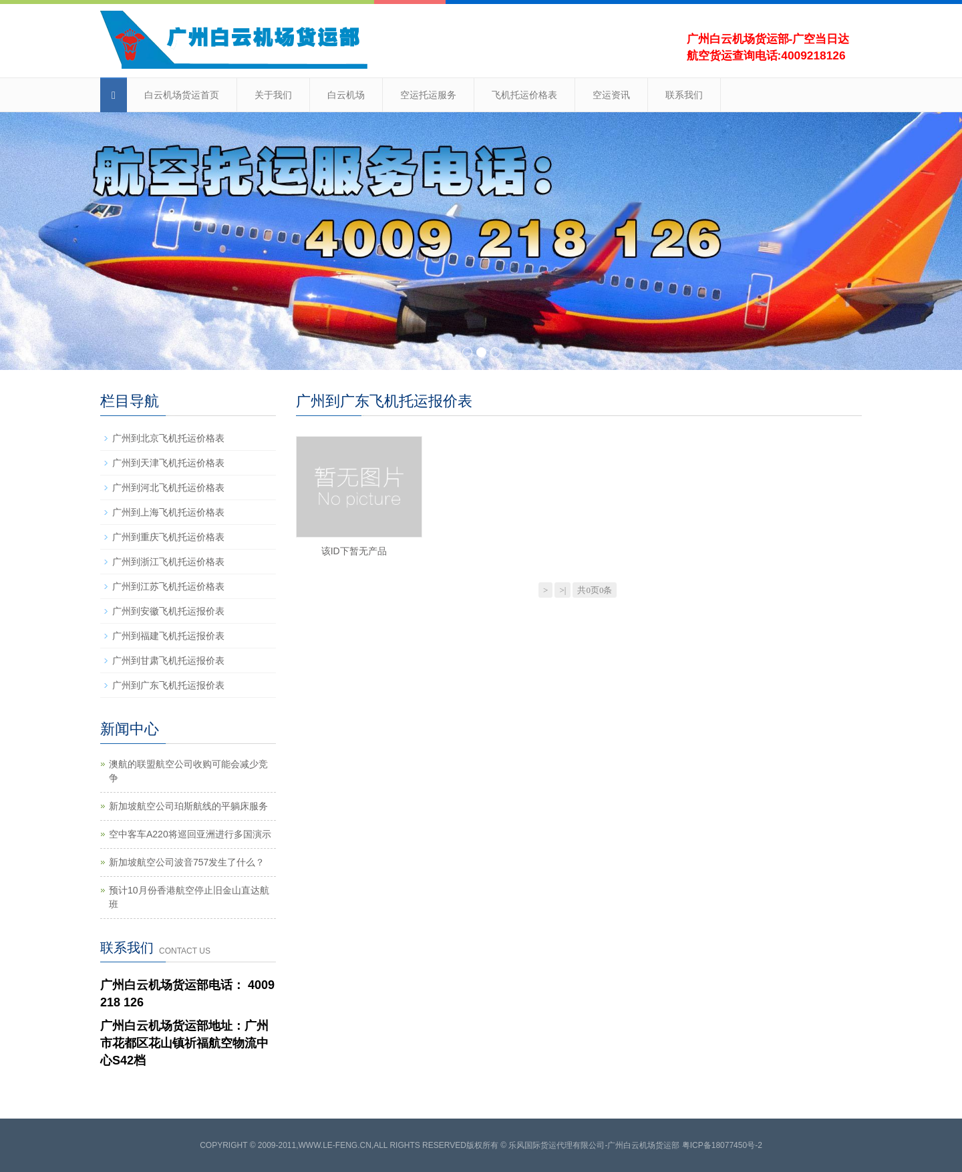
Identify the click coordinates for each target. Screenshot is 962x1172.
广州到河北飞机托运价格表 (168, 487)
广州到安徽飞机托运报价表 (168, 611)
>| (562, 590)
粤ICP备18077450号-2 (722, 1145)
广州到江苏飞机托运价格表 (168, 586)
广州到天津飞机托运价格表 (168, 462)
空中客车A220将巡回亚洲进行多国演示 (190, 834)
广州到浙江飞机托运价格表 (168, 561)
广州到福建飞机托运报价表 (168, 635)
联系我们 (684, 94)
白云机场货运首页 (181, 94)
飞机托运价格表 (524, 94)
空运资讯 (611, 94)
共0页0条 (594, 590)
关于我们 (273, 94)
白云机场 (346, 94)
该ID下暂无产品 (354, 551)
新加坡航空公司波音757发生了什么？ (187, 862)
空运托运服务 (428, 94)
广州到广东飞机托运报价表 (168, 685)
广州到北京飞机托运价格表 (168, 438)
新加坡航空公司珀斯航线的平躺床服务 (188, 806)
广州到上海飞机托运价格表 (168, 512)
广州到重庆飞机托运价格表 (168, 537)
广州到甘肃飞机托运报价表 (168, 660)
